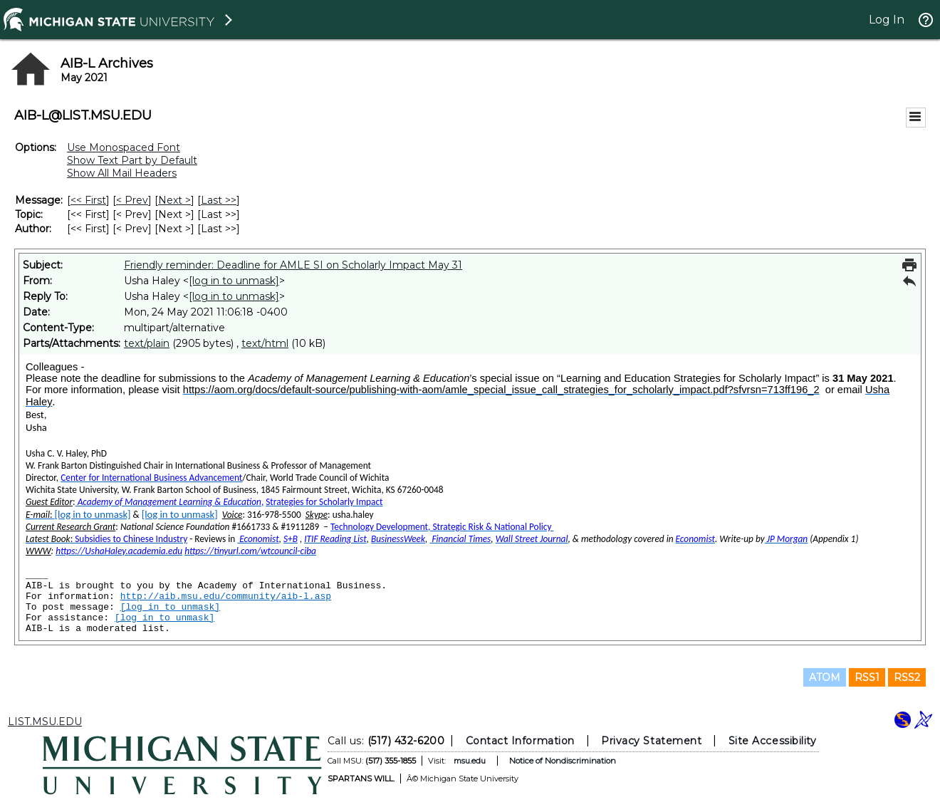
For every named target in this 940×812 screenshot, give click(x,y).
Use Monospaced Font (123, 147)
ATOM (824, 677)
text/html (264, 343)
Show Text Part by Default (132, 160)
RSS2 (907, 677)
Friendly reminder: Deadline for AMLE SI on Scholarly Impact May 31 (293, 265)
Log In (886, 19)
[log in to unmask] (234, 280)
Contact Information (520, 740)
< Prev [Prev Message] (132, 200)
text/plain (146, 343)
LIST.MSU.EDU (45, 721)
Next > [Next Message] (174, 200)
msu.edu (470, 761)
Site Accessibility (772, 740)
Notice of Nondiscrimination (562, 761)
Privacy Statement (651, 740)
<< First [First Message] (88, 200)
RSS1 (867, 677)
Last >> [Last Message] (218, 200)
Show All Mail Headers (122, 173)
